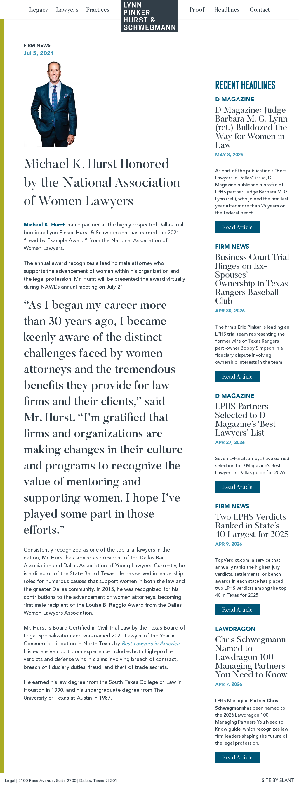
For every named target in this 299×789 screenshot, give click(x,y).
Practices (97, 10)
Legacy (38, 10)
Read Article (237, 228)
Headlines (227, 10)
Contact (260, 10)
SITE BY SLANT (278, 780)
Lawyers (67, 10)
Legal (10, 781)
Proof (197, 10)
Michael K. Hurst (44, 224)
